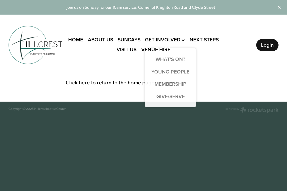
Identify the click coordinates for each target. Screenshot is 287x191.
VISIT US (126, 49)
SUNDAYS (129, 39)
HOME (75, 39)
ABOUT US (100, 39)
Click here (78, 82)
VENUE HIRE (155, 49)
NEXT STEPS (204, 39)
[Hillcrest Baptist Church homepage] (35, 45)
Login (267, 45)
